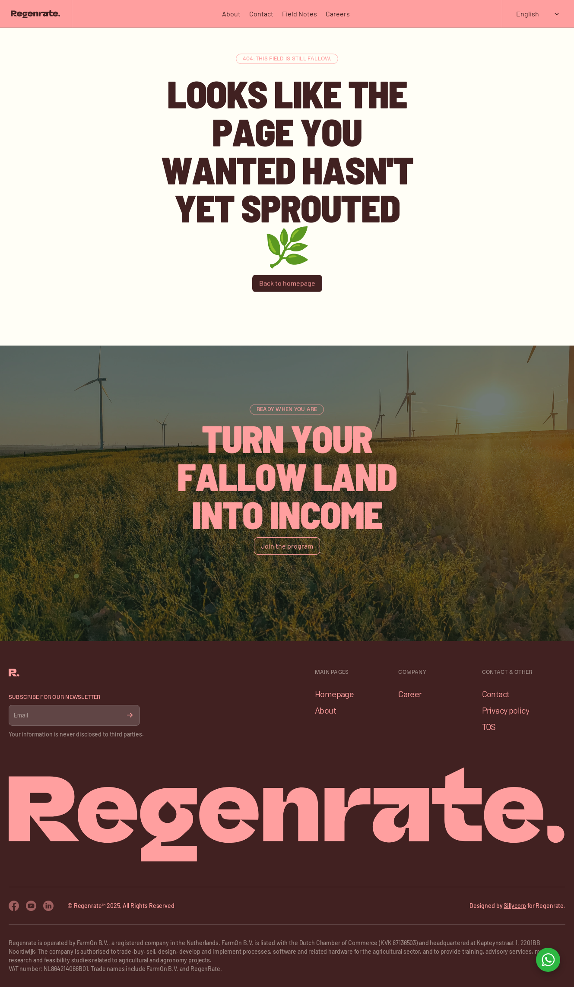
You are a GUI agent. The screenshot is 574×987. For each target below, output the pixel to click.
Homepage (334, 694)
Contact (261, 14)
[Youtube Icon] (31, 906)
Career (410, 694)
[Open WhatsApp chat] (548, 960)
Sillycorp (515, 905)
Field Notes (299, 14)
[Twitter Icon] (48, 906)
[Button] (287, 283)
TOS (489, 726)
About (231, 14)
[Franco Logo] (35, 13)
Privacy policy (506, 710)
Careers (338, 14)
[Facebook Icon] (14, 906)
